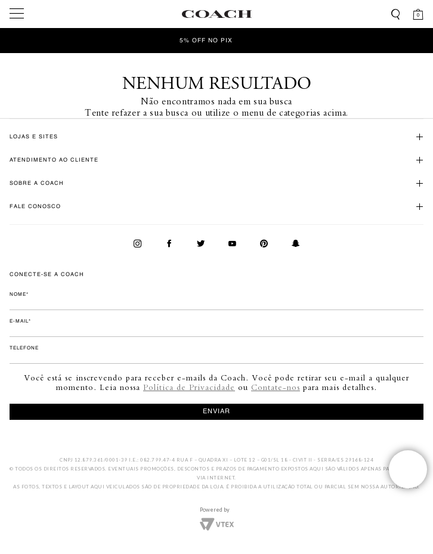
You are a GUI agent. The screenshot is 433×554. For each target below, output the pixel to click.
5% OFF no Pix (206, 41)
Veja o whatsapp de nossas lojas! (408, 469)
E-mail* (20, 321)
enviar (216, 411)
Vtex (217, 522)
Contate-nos (275, 387)
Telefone (24, 348)
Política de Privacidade (189, 387)
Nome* (19, 294)
